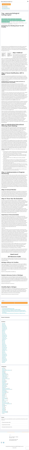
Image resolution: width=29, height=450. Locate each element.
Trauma (3, 410)
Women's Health (4, 412)
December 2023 (4, 347)
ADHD (11, 21)
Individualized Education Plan (21, 20)
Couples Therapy (4, 376)
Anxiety (3, 371)
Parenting (3, 394)
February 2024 (4, 345)
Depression (4, 377)
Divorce (3, 379)
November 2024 (4, 336)
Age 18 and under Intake (6, 422)
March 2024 (4, 344)
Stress (3, 406)
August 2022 (4, 356)
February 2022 (4, 358)
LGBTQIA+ (3, 390)
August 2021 (4, 361)
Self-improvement (5, 402)
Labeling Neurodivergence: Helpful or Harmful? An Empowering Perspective (13, 310)
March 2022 (4, 357)
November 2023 (4, 348)
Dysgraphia (10, 20)
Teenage (3, 407)
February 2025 (4, 334)
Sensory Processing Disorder (6, 403)
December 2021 (4, 359)
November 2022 (4, 355)
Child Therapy (21, 21)
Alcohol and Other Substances (6, 370)
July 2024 (3, 340)
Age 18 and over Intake (6, 424)
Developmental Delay (5, 20)
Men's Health (4, 391)
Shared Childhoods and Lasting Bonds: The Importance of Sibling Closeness (13, 313)
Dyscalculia (4, 380)
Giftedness (3, 385)
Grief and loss (4, 386)
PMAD (3, 395)
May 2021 (3, 362)
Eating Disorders (4, 383)
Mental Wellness (4, 392)
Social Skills (4, 405)
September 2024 (4, 338)
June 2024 (3, 341)
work (3, 413)
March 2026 (4, 325)
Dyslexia (14, 20)
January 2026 (4, 326)
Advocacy (14, 21)
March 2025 (4, 333)
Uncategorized (4, 411)
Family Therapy (4, 384)
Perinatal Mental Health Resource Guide (8, 308)
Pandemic (3, 393)
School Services (4, 400)
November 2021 (4, 360)
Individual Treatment (5, 388)
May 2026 (3, 323)
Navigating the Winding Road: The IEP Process (12, 26)
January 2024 (4, 346)
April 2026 (3, 324)
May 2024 (3, 342)
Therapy (3, 409)
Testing (3, 408)
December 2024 (4, 335)
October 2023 (4, 349)
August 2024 (4, 339)
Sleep (3, 404)
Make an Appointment (6, 4)
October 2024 (4, 337)
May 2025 (3, 332)
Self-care (3, 401)
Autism (17, 21)
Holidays (3, 387)
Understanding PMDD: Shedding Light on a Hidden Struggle (11, 309)
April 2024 (3, 343)
